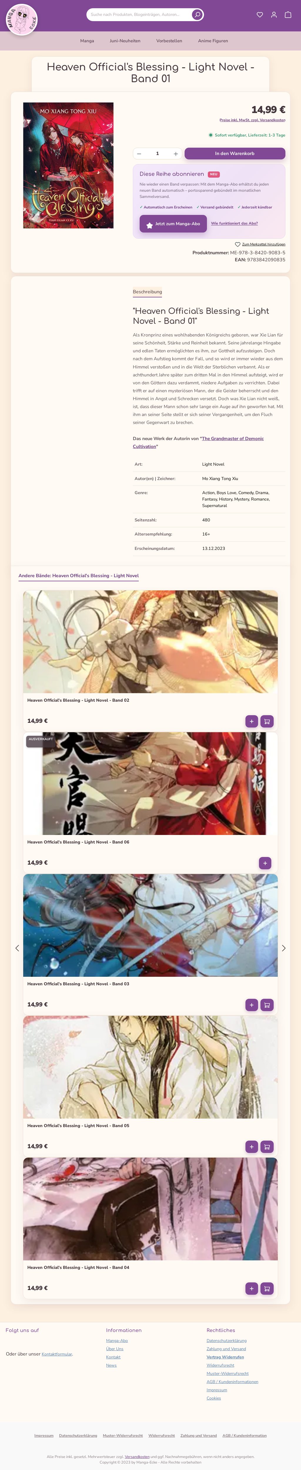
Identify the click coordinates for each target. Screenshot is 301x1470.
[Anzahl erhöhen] (176, 153)
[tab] (147, 292)
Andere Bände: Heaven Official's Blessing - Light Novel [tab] (79, 575)
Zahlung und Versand (226, 1349)
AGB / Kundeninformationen (232, 1382)
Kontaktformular (57, 1354)
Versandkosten (137, 1456)
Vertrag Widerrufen (225, 1357)
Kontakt (113, 1357)
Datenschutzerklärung (227, 1340)
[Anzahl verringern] (139, 153)
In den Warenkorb (235, 153)
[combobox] (140, 14)
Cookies (214, 1398)
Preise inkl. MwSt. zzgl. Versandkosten (252, 119)
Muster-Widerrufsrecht (228, 1373)
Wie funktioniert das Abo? (234, 223)
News (111, 1365)
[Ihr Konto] (274, 15)
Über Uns (114, 1349)
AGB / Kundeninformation (245, 1435)
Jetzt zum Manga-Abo (173, 223)
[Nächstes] (284, 948)
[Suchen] (197, 14)
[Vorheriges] (17, 948)
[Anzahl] (157, 153)
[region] (68, 165)
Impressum (217, 1390)
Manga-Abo (117, 1340)
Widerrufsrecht (220, 1365)
